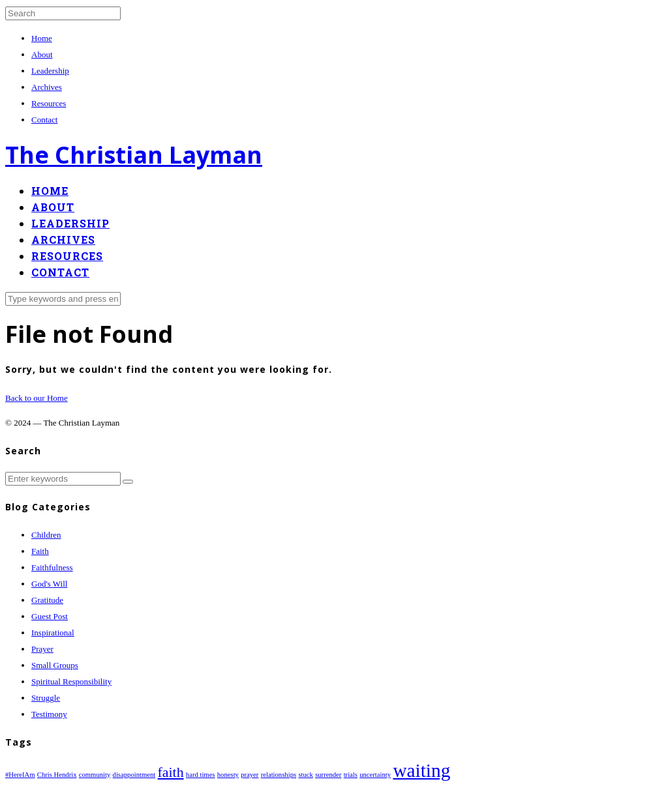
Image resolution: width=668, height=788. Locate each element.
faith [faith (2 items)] (171, 772)
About (42, 54)
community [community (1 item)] (95, 774)
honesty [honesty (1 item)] (228, 774)
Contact (44, 119)
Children (46, 535)
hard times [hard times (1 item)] (200, 774)
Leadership (50, 71)
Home (41, 38)
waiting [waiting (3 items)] (421, 770)
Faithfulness (52, 567)
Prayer (42, 649)
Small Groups (54, 665)
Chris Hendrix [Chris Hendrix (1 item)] (57, 774)
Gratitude (47, 600)
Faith (40, 551)
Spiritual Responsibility (71, 681)
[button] (128, 482)
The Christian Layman (133, 155)
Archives (46, 87)
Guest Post (49, 616)
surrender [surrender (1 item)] (328, 774)
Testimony (49, 714)
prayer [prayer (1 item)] (249, 774)
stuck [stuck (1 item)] (305, 774)
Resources (48, 103)
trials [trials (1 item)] (350, 774)
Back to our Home (36, 398)
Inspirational (52, 632)
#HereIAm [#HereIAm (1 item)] (20, 774)
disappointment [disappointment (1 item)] (134, 774)
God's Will (49, 584)
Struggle (45, 698)
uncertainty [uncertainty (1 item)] (375, 774)
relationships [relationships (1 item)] (278, 774)
